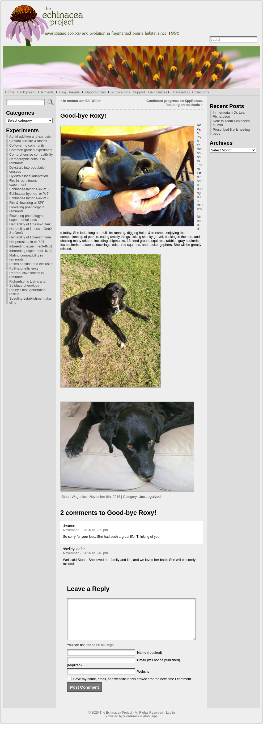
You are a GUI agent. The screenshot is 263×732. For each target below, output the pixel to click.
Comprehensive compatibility (31, 154)
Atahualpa (150, 724)
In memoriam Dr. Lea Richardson (228, 114)
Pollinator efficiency (24, 268)
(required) (149, 661)
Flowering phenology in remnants (26, 209)
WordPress (131, 724)
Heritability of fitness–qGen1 (30, 224)
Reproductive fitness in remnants (26, 275)
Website (143, 679)
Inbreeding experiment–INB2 (31, 251)
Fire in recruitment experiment (23, 183)
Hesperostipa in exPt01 (26, 242)
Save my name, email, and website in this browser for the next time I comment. (132, 687)
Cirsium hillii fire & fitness (28, 141)
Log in (170, 720)
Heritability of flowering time (30, 237)
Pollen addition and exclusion (31, 264)
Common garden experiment (30, 150)
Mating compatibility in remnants (26, 257)
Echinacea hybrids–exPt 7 (29, 194)
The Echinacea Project (116, 720)
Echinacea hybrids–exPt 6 (29, 189)
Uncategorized (150, 497)
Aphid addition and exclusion (31, 136)
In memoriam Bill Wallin (82, 101)
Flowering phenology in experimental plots (26, 218)
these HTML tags (100, 653)
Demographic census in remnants (27, 161)
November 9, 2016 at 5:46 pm (85, 553)
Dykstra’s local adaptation (28, 176)
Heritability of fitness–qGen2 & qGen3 (30, 231)
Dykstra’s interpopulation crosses (27, 169)
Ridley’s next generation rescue (27, 292)
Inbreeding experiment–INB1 (31, 246)
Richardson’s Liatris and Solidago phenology (27, 283)
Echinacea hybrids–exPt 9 (29, 198)
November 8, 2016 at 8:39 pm (85, 530)
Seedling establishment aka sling (30, 300)
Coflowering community (27, 145)
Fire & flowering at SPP (26, 203)
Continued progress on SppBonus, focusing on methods (174, 103)
